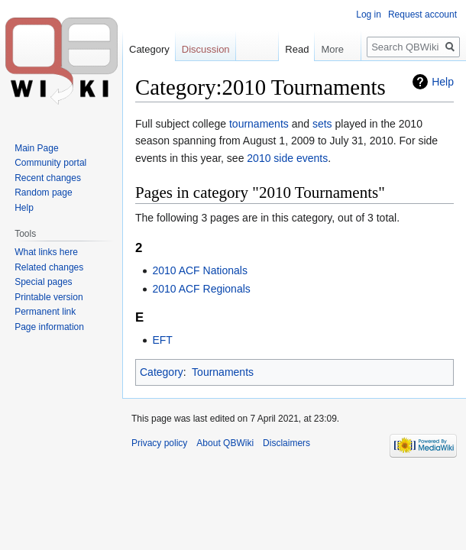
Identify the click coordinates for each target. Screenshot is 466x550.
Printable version (49, 297)
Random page (43, 192)
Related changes (49, 267)
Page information (49, 327)
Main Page (36, 148)
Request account (422, 14)
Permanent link (45, 311)
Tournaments (223, 372)
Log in (368, 14)
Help (443, 82)
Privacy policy (159, 443)
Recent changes (48, 178)
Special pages (43, 282)
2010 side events (287, 158)
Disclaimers (286, 443)
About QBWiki (225, 443)
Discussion (206, 49)
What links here (46, 252)
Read (292, 49)
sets (322, 124)
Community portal (50, 162)
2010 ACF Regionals (201, 289)
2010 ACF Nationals (200, 270)
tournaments (259, 124)
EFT (162, 340)
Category (161, 372)
